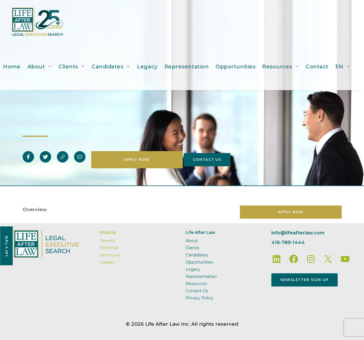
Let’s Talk (6, 245)
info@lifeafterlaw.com (298, 233)
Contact (317, 67)
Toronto (107, 240)
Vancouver (110, 255)
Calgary (107, 262)
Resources (277, 67)
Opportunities (235, 67)
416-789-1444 (288, 242)
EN (339, 67)
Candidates (107, 67)
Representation (186, 67)
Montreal (109, 247)
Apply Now (137, 159)
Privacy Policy (199, 298)
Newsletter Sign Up (305, 280)
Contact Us (207, 159)
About (36, 67)
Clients (68, 67)
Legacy (147, 67)
